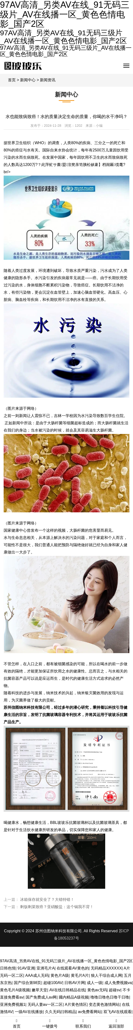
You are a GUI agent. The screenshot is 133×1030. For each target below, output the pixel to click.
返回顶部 (116, 1023)
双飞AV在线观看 (117, 1012)
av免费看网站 (89, 1012)
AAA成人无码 (37, 975)
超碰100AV (52, 983)
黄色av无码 (97, 990)
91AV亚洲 (26, 968)
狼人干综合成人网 (106, 975)
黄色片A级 (60, 975)
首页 (12, 80)
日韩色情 (7, 968)
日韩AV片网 (74, 983)
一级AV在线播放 (29, 1012)
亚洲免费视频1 (12, 1004)
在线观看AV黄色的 (73, 968)
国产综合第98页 (27, 983)
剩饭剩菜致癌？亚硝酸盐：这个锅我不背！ (57, 907)
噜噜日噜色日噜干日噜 (109, 997)
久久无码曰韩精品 (60, 1012)
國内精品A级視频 (74, 997)
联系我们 (83, 1023)
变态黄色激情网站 (104, 1004)
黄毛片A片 (80, 975)
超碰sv (114, 990)
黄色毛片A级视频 (15, 990)
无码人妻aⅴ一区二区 (45, 1004)
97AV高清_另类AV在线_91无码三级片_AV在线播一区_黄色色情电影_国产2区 (66, 961)
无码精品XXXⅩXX (106, 968)
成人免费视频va (118, 983)
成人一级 (94, 983)
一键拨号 (50, 1023)
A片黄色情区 (76, 1004)
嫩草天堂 (39, 990)
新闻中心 (28, 80)
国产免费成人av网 (41, 997)
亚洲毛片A (46, 968)
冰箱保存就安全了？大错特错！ (47, 899)
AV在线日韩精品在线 (67, 990)
